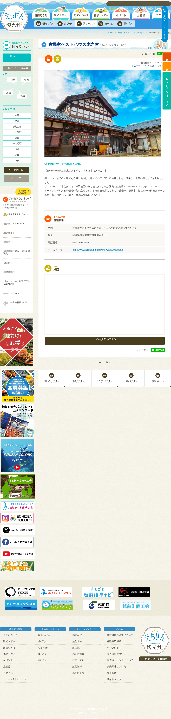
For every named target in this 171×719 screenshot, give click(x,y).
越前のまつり (79, 645)
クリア (18, 173)
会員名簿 (111, 645)
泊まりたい (139, 33)
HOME (110, 33)
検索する (17, 166)
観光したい (44, 607)
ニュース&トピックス (14, 651)
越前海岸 (77, 639)
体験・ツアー (10, 626)
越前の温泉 (78, 626)
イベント (8, 632)
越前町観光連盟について (120, 607)
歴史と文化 (78, 632)
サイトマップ (114, 651)
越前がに (77, 607)
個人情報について (116, 626)
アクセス (8, 645)
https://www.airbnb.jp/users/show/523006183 (96, 249)
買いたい (42, 632)
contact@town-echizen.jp (112, 694)
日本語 (114, 4)
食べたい (42, 626)
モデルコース (10, 607)
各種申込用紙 (114, 613)
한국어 (166, 4)
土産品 (6, 639)
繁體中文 (153, 4)
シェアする (148, 53)
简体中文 (139, 4)
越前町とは (9, 620)
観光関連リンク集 (116, 639)
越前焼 (76, 620)
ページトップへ (163, 711)
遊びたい (42, 613)
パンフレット (114, 620)
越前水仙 (77, 613)
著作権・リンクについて (120, 632)
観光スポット (123, 33)
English (126, 4)
